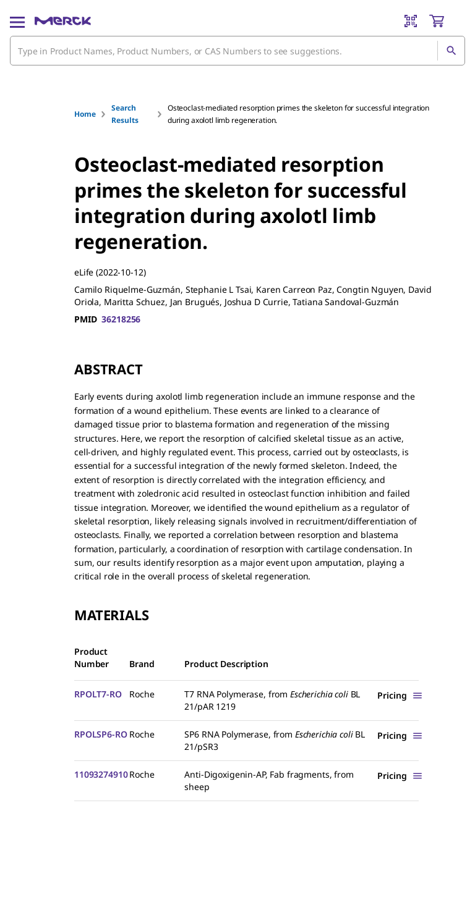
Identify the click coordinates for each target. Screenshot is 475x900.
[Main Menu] (17, 21)
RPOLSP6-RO (100, 734)
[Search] (450, 51)
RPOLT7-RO (98, 694)
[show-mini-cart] (446, 21)
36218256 (120, 319)
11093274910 (100, 774)
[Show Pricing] (400, 695)
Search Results (124, 114)
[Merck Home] (63, 21)
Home (84, 114)
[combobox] (237, 51)
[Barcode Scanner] (410, 21)
